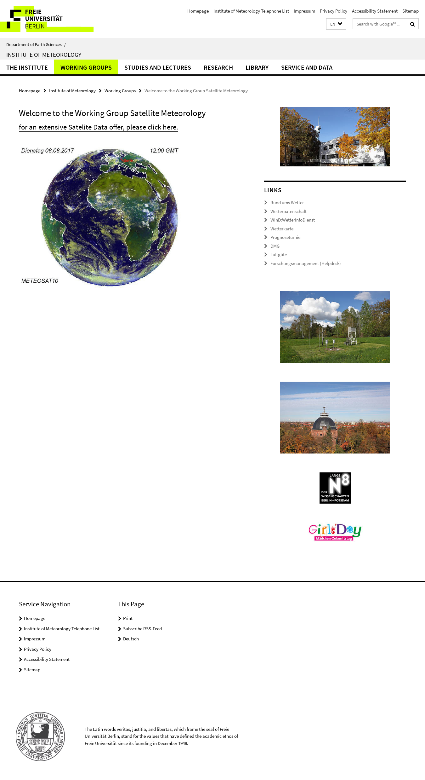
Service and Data (306, 67)
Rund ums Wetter (287, 202)
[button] (336, 24)
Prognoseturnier (286, 237)
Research (218, 67)
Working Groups (86, 67)
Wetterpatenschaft (288, 211)
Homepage (198, 11)
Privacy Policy (333, 11)
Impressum (304, 11)
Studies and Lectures (157, 67)
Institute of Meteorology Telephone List (251, 11)
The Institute (27, 67)
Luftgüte (278, 254)
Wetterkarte (281, 229)
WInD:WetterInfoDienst (292, 220)
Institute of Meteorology (43, 54)
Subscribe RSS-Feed (142, 629)
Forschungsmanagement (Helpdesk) (305, 263)
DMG (275, 246)
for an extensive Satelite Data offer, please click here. (98, 126)
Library (257, 67)
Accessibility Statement (375, 11)
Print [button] (128, 618)
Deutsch (131, 639)
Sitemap (410, 11)
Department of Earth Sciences (36, 44)
